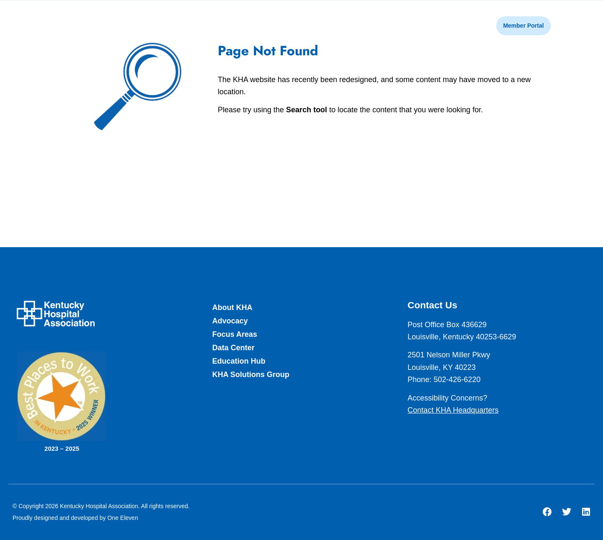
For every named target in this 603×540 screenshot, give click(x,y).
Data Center (233, 348)
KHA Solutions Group (250, 374)
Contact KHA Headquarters (452, 410)
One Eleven (123, 517)
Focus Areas (234, 334)
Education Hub (238, 361)
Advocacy (230, 321)
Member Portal (523, 25)
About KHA (232, 307)
